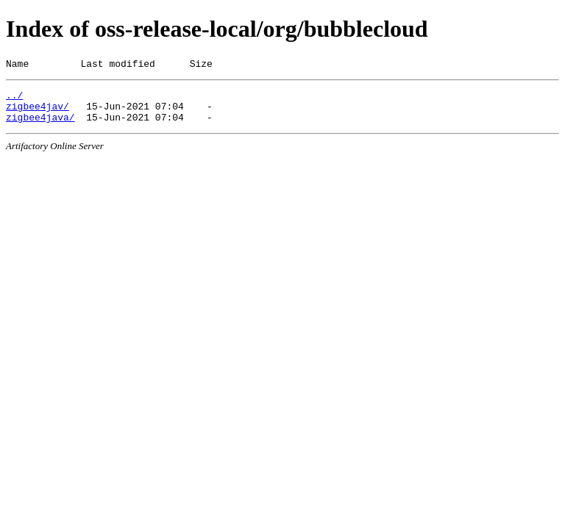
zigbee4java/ (40, 125)
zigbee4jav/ (37, 112)
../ (14, 99)
